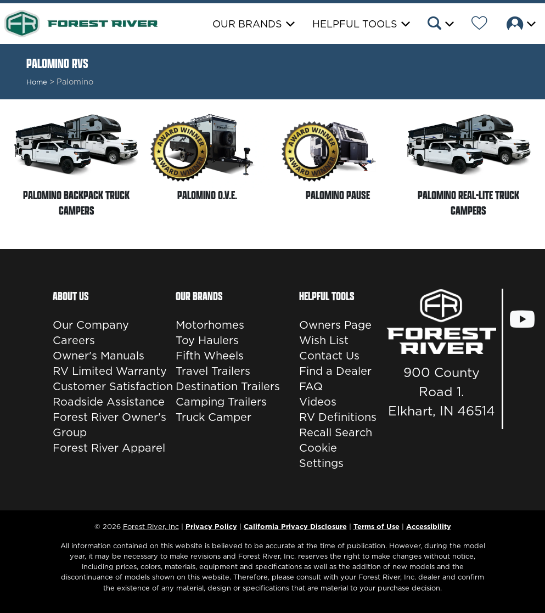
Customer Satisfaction (113, 386)
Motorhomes (210, 325)
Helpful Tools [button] (354, 24)
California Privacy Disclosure (295, 526)
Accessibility (428, 526)
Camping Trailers (221, 401)
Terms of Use (376, 526)
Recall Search (335, 432)
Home (36, 82)
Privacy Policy (211, 526)
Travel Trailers (213, 371)
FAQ (311, 386)
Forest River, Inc (151, 526)
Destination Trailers (228, 386)
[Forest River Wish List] (479, 25)
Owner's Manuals (98, 355)
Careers (74, 340)
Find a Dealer (335, 371)
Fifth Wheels (210, 355)
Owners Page (335, 325)
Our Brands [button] (247, 24)
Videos (317, 401)
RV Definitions (338, 417)
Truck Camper (213, 417)
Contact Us (329, 355)
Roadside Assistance (109, 401)
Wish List (324, 340)
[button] (439, 25)
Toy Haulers (207, 340)
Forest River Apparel (109, 447)
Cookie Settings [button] (321, 455)
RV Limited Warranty (110, 371)
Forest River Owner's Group (109, 424)
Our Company (91, 325)
